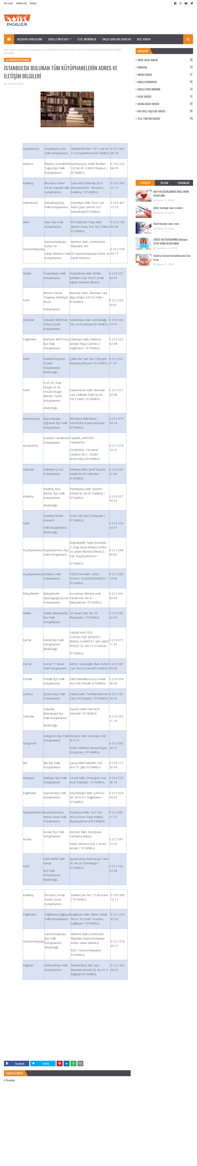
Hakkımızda (21, 3)
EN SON (164, 183)
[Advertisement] (67, 1033)
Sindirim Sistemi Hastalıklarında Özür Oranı (172, 258)
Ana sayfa (8, 3)
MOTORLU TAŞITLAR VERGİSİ (165, 111)
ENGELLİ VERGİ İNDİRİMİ (165, 89)
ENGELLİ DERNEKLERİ (165, 82)
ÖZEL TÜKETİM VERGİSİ (165, 118)
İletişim (33, 3)
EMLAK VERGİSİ (165, 75)
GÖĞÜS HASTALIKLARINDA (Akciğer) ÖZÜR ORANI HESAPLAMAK (170, 241)
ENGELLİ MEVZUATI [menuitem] (58, 39)
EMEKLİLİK (165, 67)
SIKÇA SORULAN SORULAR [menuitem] (116, 39)
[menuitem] (9, 39)
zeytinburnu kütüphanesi (31, 49)
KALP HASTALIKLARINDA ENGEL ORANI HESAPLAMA (171, 193)
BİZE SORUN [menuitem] (143, 39)
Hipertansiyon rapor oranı (166, 224)
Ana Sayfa (9, 49)
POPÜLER (145, 183)
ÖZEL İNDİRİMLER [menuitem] (87, 39)
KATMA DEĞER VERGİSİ (165, 104)
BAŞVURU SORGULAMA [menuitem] (29, 39)
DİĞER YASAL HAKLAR (165, 60)
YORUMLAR (183, 183)
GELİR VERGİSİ (165, 97)
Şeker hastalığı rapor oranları (168, 208)
